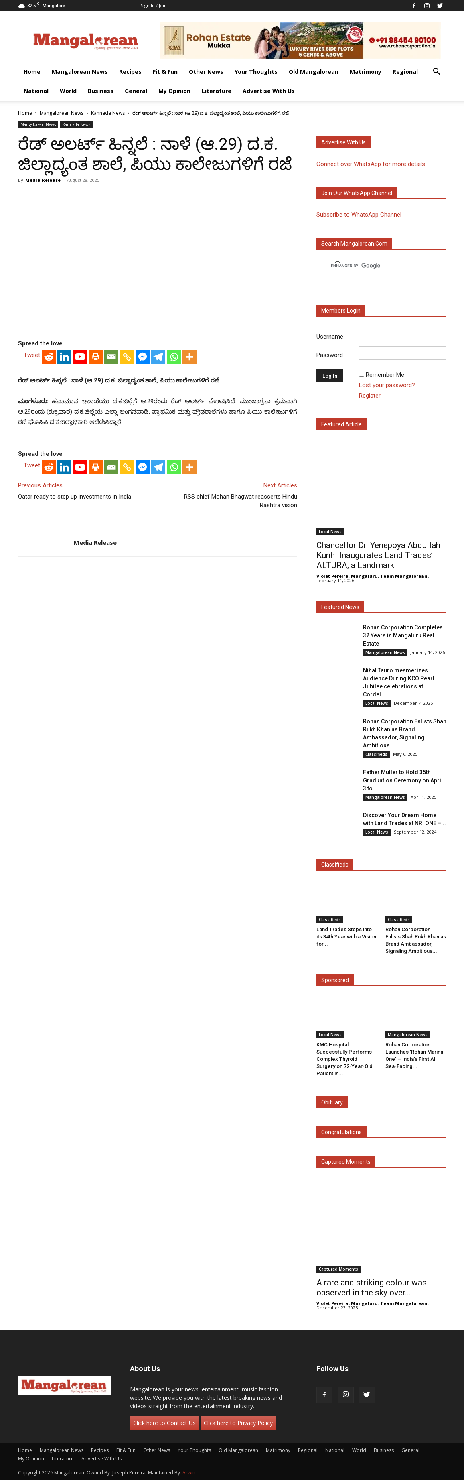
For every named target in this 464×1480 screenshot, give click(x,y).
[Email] (111, 357)
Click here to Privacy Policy (238, 1423)
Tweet (32, 355)
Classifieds (376, 754)
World (68, 91)
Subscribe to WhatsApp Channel (358, 214)
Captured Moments (346, 1162)
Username (329, 336)
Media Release (43, 180)
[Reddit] (49, 357)
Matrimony (365, 71)
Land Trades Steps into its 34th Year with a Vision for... (346, 936)
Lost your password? (387, 385)
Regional (405, 71)
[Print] (96, 357)
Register (370, 395)
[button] (436, 72)
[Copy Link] (127, 357)
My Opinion (174, 91)
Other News (206, 71)
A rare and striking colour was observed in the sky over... (371, 1287)
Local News (330, 531)
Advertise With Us (269, 91)
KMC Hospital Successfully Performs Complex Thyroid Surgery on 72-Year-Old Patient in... (344, 1058)
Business (100, 91)
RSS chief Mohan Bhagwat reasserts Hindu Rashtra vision (240, 501)
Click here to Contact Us (164, 1423)
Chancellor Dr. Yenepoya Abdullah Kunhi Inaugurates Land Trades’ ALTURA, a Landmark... (378, 555)
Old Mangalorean (313, 71)
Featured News (340, 607)
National (36, 91)
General (136, 91)
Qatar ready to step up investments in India (74, 496)
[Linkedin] (64, 357)
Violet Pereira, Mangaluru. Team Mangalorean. (372, 576)
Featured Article (341, 424)
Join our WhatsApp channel (356, 193)
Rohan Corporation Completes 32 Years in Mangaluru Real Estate (403, 635)
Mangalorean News (80, 71)
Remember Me (385, 374)
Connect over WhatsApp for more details (370, 164)
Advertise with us (343, 142)
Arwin (188, 1472)
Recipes (130, 71)
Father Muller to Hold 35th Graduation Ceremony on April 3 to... (403, 780)
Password (329, 355)
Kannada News (108, 113)
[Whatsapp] (174, 357)
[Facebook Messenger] (143, 357)
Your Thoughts (256, 71)
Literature (216, 91)
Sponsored (335, 980)
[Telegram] (158, 357)
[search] (374, 266)
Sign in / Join (154, 5)
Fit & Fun (165, 71)
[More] (189, 357)
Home (32, 71)
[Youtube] (80, 357)
